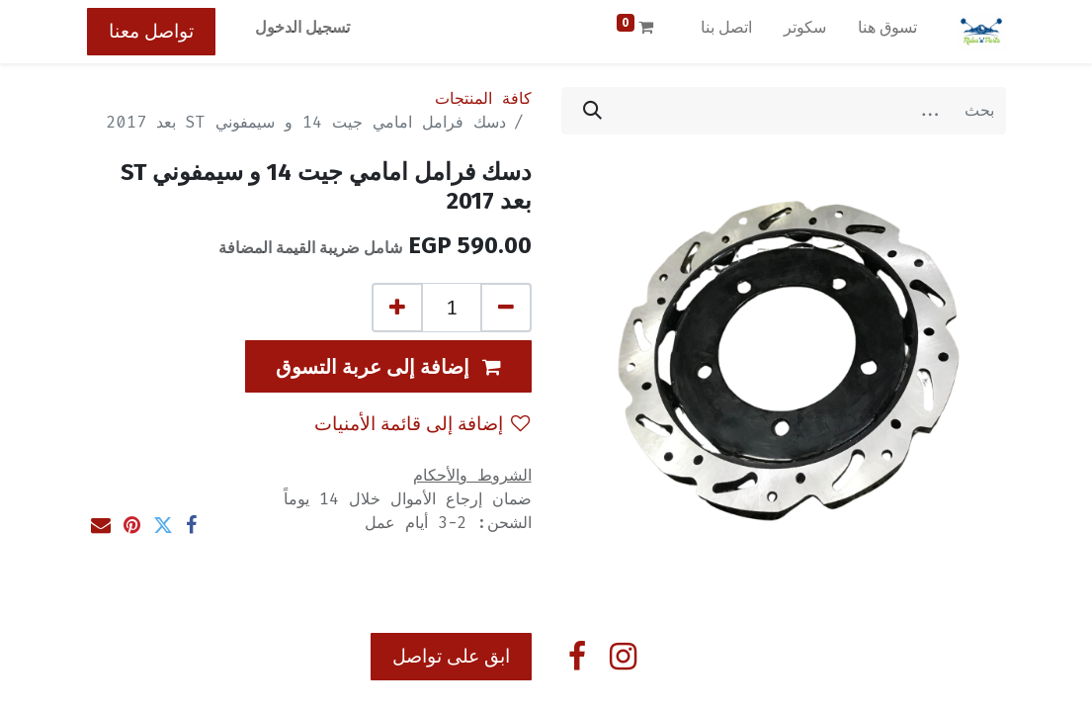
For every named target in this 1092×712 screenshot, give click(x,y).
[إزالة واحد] (506, 307)
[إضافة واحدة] (397, 307)
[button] (388, 366)
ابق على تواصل (451, 656)
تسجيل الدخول (302, 27)
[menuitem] (887, 31)
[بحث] (592, 110)
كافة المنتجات (483, 98)
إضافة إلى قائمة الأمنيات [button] (422, 423)
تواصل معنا (151, 31)
